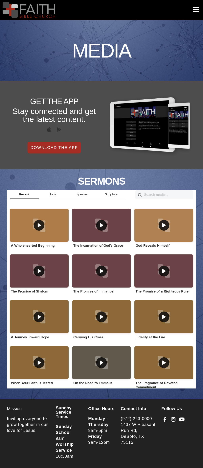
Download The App (54, 147)
